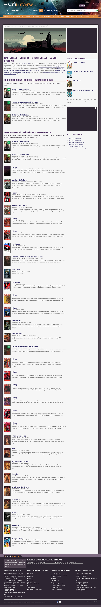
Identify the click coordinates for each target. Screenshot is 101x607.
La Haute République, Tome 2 (59, 575)
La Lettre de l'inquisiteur (20, 487)
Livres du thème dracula (75, 140)
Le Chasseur (16, 500)
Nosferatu (15, 512)
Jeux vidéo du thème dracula (76, 142)
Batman (29, 578)
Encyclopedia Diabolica (19, 180)
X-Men (29, 575)
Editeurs (62, 16)
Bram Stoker (16, 269)
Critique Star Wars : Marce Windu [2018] (85, 587)
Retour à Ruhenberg (19, 436)
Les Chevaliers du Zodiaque (34, 589)
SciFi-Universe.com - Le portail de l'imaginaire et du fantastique (19, 4)
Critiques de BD (8, 16)
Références (86, 16)
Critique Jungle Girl (80, 584)
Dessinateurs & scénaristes (51, 16)
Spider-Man (30, 576)
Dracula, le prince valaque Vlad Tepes (25, 102)
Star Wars (30, 573)
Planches (67, 16)
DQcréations (27, 602)
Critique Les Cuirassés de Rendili (83, 575)
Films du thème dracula (75, 138)
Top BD (32, 16)
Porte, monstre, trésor (56, 589)
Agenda (92, 16)
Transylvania (16, 321)
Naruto (29, 585)
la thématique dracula (24, 63)
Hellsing (14, 218)
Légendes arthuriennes (33, 584)
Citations (73, 16)
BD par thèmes (39, 16)
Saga (52, 582)
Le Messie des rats (56, 576)
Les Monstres (16, 525)
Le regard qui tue (18, 538)
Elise (13, 448)
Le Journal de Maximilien (20, 461)
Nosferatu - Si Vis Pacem (20, 115)
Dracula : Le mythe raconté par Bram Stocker (27, 257)
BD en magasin (26, 16)
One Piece (30, 580)
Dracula (14, 167)
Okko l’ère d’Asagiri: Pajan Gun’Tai (13, 596)
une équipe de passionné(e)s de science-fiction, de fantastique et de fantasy (15, 564)
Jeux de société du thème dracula (77, 149)
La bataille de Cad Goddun (58, 585)
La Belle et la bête (55, 587)
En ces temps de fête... (10, 587)
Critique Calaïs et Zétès (81, 576)
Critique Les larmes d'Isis (81, 582)
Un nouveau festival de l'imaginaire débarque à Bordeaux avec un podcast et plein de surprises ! (14, 582)
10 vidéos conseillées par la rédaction (13, 573)
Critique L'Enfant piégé (81, 585)
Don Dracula (16, 244)
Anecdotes (79, 16)
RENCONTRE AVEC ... (10, 589)
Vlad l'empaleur (17, 333)
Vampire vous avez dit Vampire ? (12, 575)
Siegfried (53, 578)
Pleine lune (15, 474)
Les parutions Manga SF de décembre (14, 585)
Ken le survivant (31, 582)
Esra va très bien (55, 580)
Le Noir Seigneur (55, 573)
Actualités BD (17, 16)
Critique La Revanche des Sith (83, 573)
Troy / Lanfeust (31, 587)
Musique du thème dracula (76, 144)
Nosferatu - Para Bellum (20, 89)
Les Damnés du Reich (57, 584)
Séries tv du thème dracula (76, 146)
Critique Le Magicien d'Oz (81, 589)
